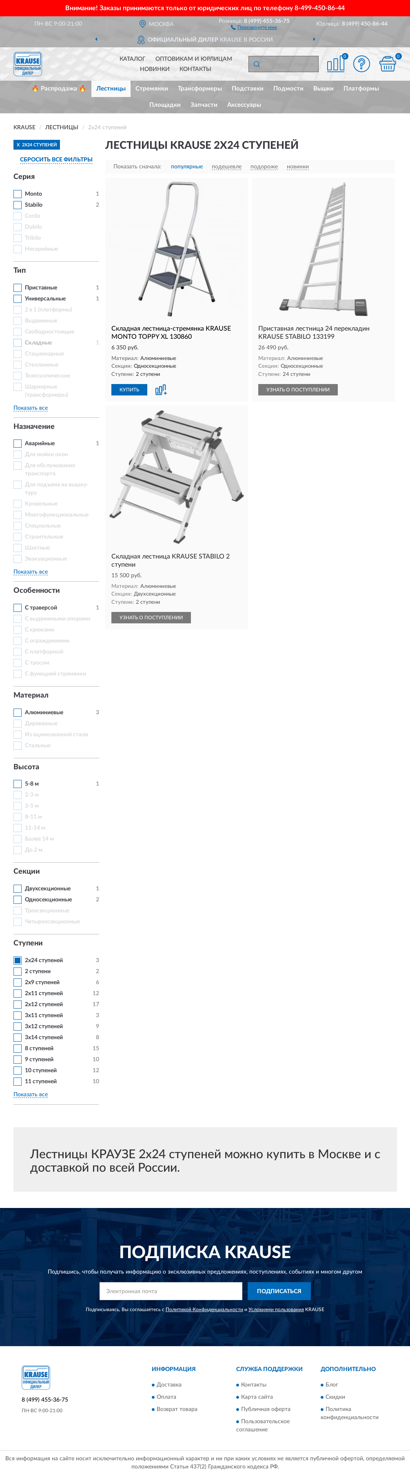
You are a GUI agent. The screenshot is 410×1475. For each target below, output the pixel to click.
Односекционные (48, 900)
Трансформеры (200, 89)
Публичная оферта (265, 1409)
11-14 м (35, 828)
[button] (254, 26)
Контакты (195, 69)
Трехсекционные (47, 911)
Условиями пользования (276, 1309)
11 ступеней (41, 1081)
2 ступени (38, 971)
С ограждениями (47, 641)
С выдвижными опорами (57, 619)
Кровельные (41, 504)
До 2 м (33, 850)
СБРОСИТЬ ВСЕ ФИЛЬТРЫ (56, 160)
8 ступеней (39, 1048)
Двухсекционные (48, 889)
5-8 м (32, 784)
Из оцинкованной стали (56, 735)
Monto (33, 194)
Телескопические (47, 376)
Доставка (169, 1385)
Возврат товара (177, 1409)
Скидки (335, 1397)
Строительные (44, 537)
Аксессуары (244, 105)
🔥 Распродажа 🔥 (58, 89)
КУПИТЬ (129, 389)
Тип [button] (19, 270)
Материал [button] (31, 695)
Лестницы (111, 89)
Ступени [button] (28, 943)
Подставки (248, 89)
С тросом (37, 663)
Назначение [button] (34, 427)
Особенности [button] (36, 590)
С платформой (44, 652)
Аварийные (40, 443)
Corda (32, 216)
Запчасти (204, 105)
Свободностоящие (49, 332)
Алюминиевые (44, 712)
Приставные (41, 288)
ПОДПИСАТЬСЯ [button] (279, 1291)
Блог (332, 1385)
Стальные (38, 746)
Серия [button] (24, 177)
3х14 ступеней (44, 1037)
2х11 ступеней (44, 993)
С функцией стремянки (55, 674)
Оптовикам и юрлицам (193, 59)
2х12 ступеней (44, 1004)
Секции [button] (26, 871)
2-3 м (32, 795)
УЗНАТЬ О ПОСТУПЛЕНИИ (298, 389)
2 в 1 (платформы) (48, 310)
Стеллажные (41, 365)
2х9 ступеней (42, 982)
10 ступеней (41, 1070)
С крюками (39, 630)
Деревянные (41, 723)
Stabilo (33, 205)
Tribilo (33, 238)
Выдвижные (41, 321)
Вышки (323, 89)
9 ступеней (39, 1059)
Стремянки (151, 89)
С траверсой (41, 608)
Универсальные (45, 299)
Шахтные (37, 548)
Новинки (155, 69)
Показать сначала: (137, 167)
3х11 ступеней (44, 1015)
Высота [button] (26, 767)
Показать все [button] (30, 408)
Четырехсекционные (52, 922)
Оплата (166, 1397)
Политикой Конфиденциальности (204, 1309)
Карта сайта (257, 1397)
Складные (38, 343)
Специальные (43, 526)
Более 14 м (39, 839)
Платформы (361, 89)
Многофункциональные (57, 515)
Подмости (288, 89)
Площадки (165, 105)
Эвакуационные (46, 559)
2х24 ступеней (44, 960)
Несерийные (41, 249)
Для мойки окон (46, 454)
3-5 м (32, 806)
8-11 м (33, 817)
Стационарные (44, 354)
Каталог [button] (133, 59)
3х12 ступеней (44, 1026)
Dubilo (33, 227)
